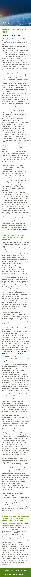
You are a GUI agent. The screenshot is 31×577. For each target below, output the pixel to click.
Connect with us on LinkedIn (14, 570)
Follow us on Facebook (12, 574)
